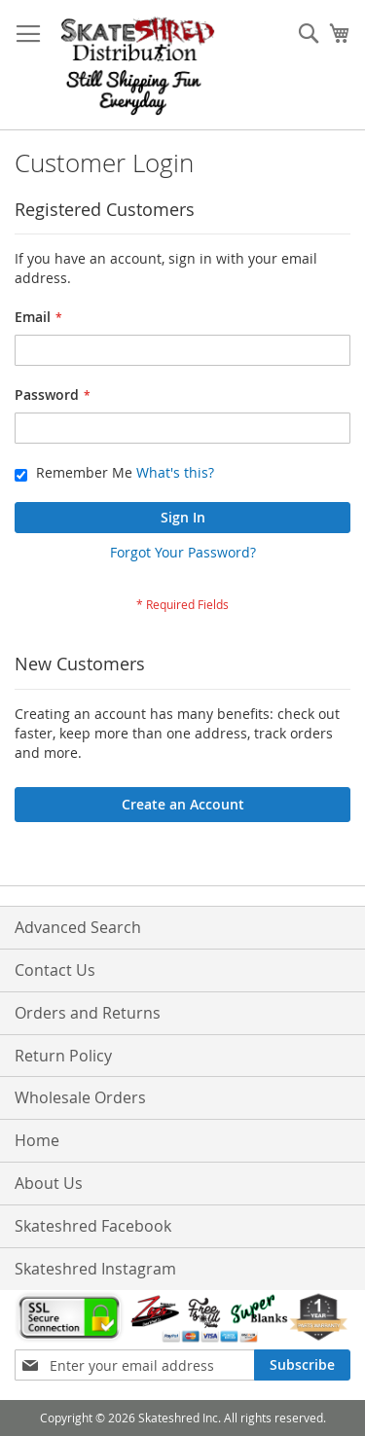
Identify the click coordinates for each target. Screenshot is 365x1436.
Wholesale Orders (80, 1097)
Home (37, 1140)
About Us (49, 1183)
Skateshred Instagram (95, 1268)
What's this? (175, 472)
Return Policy (63, 1055)
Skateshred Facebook (93, 1226)
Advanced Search (78, 927)
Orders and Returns (88, 1012)
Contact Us (55, 970)
